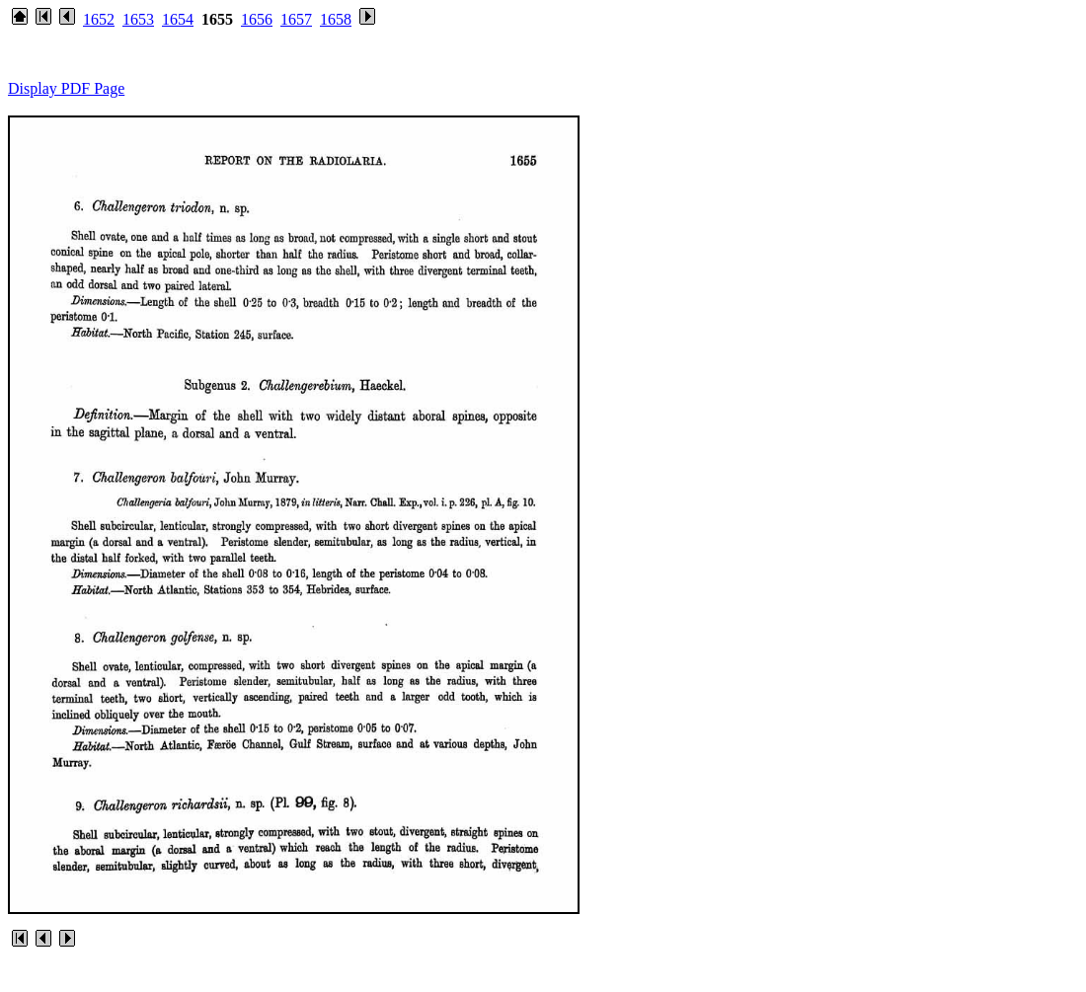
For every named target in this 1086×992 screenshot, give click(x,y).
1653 (138, 19)
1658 (335, 19)
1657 (296, 19)
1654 (178, 19)
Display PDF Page (66, 88)
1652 (99, 19)
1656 (256, 19)
